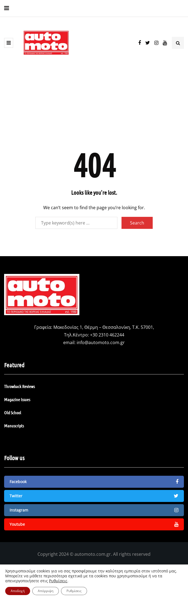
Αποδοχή (18, 591)
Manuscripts (14, 425)
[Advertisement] (94, 107)
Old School (12, 412)
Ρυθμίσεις (58, 580)
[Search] (76, 223)
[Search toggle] (178, 43)
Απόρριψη (45, 591)
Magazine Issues (17, 399)
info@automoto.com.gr (101, 342)
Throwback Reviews (19, 386)
